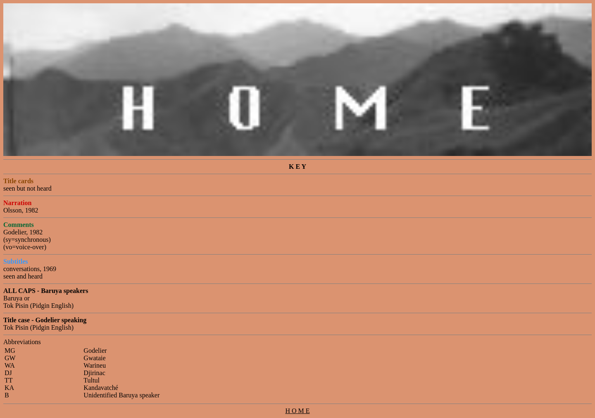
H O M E (297, 410)
